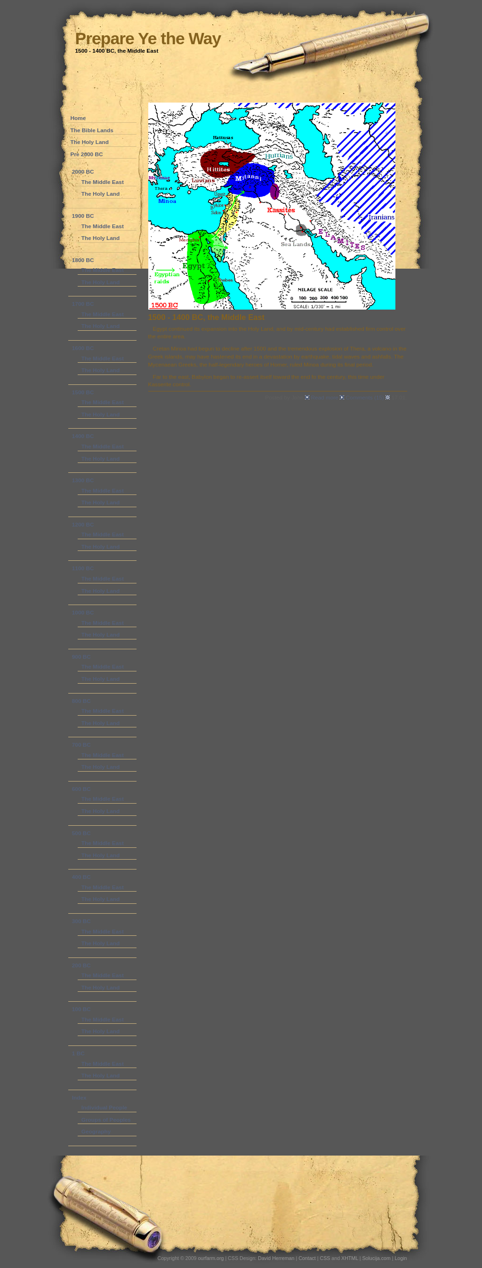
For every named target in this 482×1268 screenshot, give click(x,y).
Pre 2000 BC (87, 154)
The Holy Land (90, 142)
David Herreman (277, 1258)
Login (400, 1258)
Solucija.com (376, 1258)
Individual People (104, 1107)
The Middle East (102, 182)
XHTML (349, 1258)
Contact (307, 1258)
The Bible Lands (92, 130)
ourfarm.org (211, 1258)
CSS (325, 1258)
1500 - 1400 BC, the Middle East (206, 317)
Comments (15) (365, 397)
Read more (324, 397)
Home (78, 118)
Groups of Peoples (106, 1119)
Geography (96, 1131)
